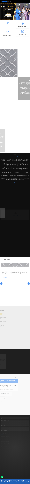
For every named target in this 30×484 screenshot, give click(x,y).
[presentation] (1, 283)
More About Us (15, 156)
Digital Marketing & (25, 481)
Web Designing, (17, 481)
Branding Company (15, 482)
